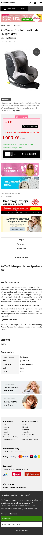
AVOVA (12, 41)
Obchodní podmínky (10, 437)
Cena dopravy (21, 257)
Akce (4, 424)
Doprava (6, 427)
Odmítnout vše (21, 530)
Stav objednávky (28, 434)
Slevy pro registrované (30, 439)
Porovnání (25, 432)
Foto (21, 253)
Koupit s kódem (30, 126)
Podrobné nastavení (11, 524)
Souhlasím (6, 518)
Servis (24, 424)
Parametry (21, 244)
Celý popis (16, 110)
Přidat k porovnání (10, 193)
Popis (21, 239)
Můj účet (25, 427)
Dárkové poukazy (28, 437)
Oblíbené (25, 429)
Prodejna (6, 432)
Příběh (5, 429)
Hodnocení (21, 248)
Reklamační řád (9, 439)
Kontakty (6, 434)
